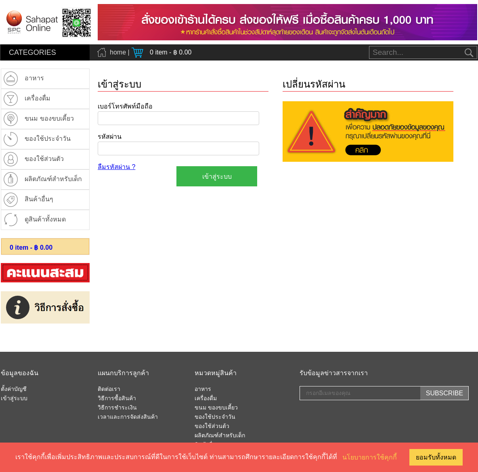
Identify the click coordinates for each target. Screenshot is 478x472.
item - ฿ (31, 247)
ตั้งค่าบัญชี (14, 389)
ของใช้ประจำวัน (215, 417)
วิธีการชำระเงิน (117, 407)
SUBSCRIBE (444, 393)
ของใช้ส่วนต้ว (212, 426)
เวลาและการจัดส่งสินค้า (128, 417)
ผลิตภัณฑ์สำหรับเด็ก (220, 435)
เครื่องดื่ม (206, 398)
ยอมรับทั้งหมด (436, 457)
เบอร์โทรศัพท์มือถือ (125, 106)
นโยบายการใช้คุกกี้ (369, 457)
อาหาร (203, 389)
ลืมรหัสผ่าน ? (116, 166)
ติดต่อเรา (109, 389)
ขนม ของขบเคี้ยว (216, 407)
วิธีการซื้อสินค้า (117, 398)
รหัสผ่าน (110, 136)
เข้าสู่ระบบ (14, 398)
